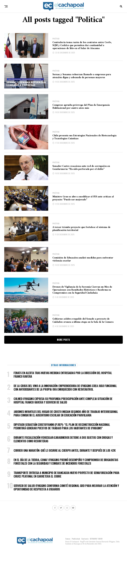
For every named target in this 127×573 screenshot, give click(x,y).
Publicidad (76, 538)
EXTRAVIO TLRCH (96, 538)
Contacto (84, 538)
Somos (67, 538)
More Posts (63, 339)
